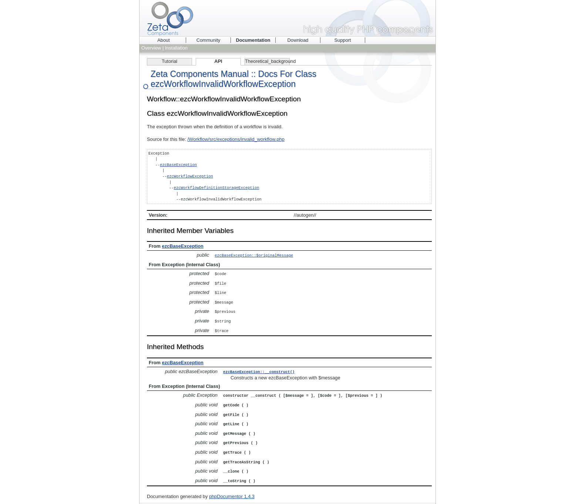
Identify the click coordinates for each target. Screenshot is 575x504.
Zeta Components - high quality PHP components (287, 18)
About (163, 40)
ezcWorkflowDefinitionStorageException (216, 187)
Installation (176, 48)
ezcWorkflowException (190, 176)
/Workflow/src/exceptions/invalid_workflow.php (236, 139)
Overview (151, 48)
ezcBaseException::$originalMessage (254, 255)
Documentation (253, 40)
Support (342, 40)
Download (298, 40)
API (218, 61)
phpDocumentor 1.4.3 (232, 489)
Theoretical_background (267, 61)
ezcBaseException (178, 165)
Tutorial (169, 61)
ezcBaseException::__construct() (259, 368)
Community (208, 40)
